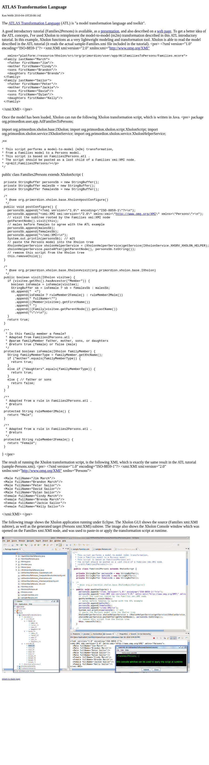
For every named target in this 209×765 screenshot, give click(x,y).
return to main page (11, 753)
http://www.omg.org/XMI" (129, 48)
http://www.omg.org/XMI (136, 235)
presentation (110, 31)
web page (164, 31)
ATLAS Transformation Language (34, 23)
